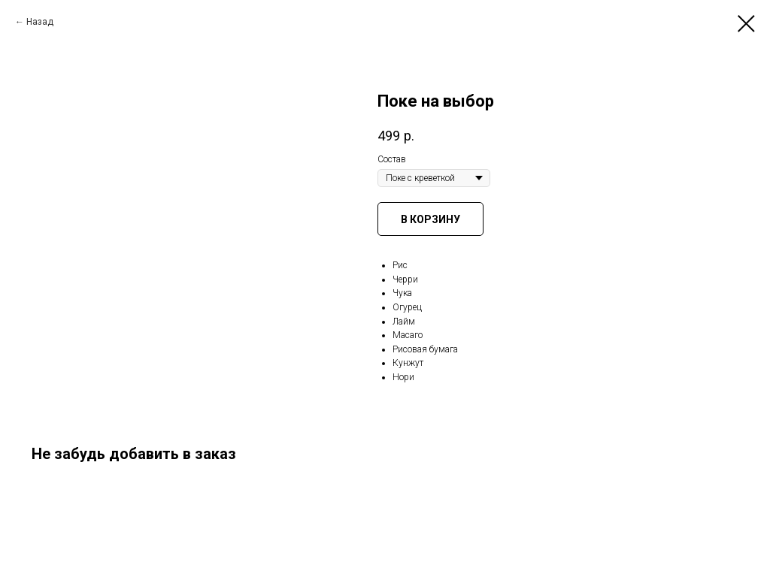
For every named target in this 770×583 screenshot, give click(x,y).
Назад (39, 22)
